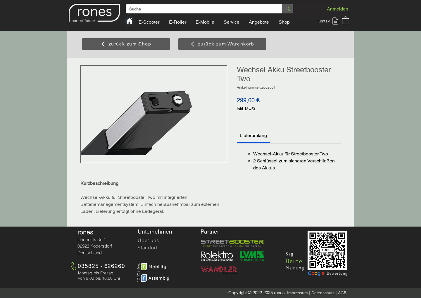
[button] (329, 21)
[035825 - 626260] (102, 265)
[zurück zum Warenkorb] (222, 44)
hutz (330, 292)
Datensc (319, 292)
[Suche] (199, 9)
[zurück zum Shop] (126, 44)
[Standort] (158, 247)
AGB (342, 292)
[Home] (129, 21)
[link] (253, 135)
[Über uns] (158, 240)
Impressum (297, 292)
